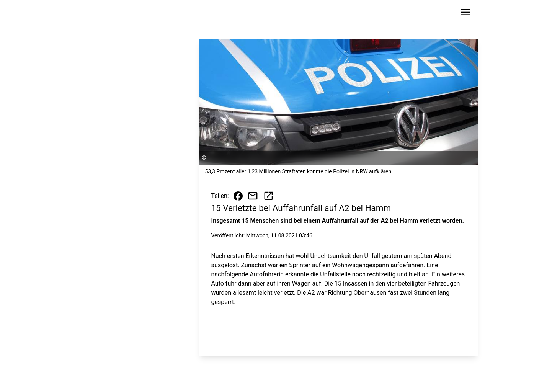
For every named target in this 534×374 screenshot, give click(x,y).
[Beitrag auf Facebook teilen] (238, 196)
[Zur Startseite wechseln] (81, 13)
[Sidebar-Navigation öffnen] (465, 13)
